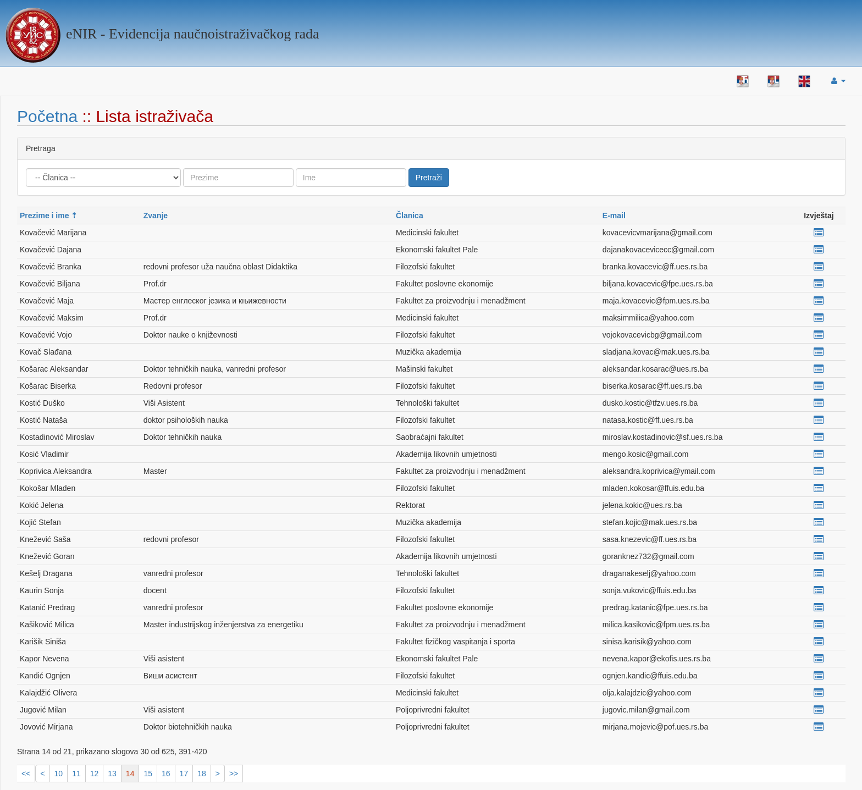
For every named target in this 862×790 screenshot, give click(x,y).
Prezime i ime (44, 215)
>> (233, 773)
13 (112, 773)
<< (25, 773)
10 (58, 773)
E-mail (614, 215)
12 (94, 773)
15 (147, 773)
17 (184, 773)
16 (166, 773)
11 (76, 773)
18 (201, 773)
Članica (409, 215)
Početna (47, 116)
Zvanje (155, 215)
